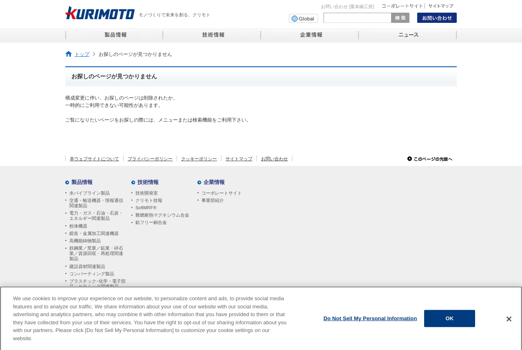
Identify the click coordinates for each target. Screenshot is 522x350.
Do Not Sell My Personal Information (370, 320)
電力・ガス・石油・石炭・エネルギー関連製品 (96, 215)
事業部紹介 (212, 200)
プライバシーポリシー (150, 158)
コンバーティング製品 (91, 273)
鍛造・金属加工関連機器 (94, 233)
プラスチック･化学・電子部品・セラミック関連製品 (97, 284)
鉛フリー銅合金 (151, 222)
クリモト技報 (148, 200)
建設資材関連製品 (87, 266)
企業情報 (214, 182)
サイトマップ (239, 158)
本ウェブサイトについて (94, 158)
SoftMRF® (146, 207)
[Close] (509, 321)
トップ (82, 54)
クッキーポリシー (199, 158)
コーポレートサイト (221, 193)
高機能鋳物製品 (85, 240)
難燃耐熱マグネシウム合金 (162, 215)
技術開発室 (146, 193)
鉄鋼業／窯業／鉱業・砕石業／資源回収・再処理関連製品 (96, 253)
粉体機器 (78, 226)
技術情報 (148, 182)
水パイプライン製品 (89, 193)
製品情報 (82, 182)
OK (450, 320)
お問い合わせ (274, 158)
